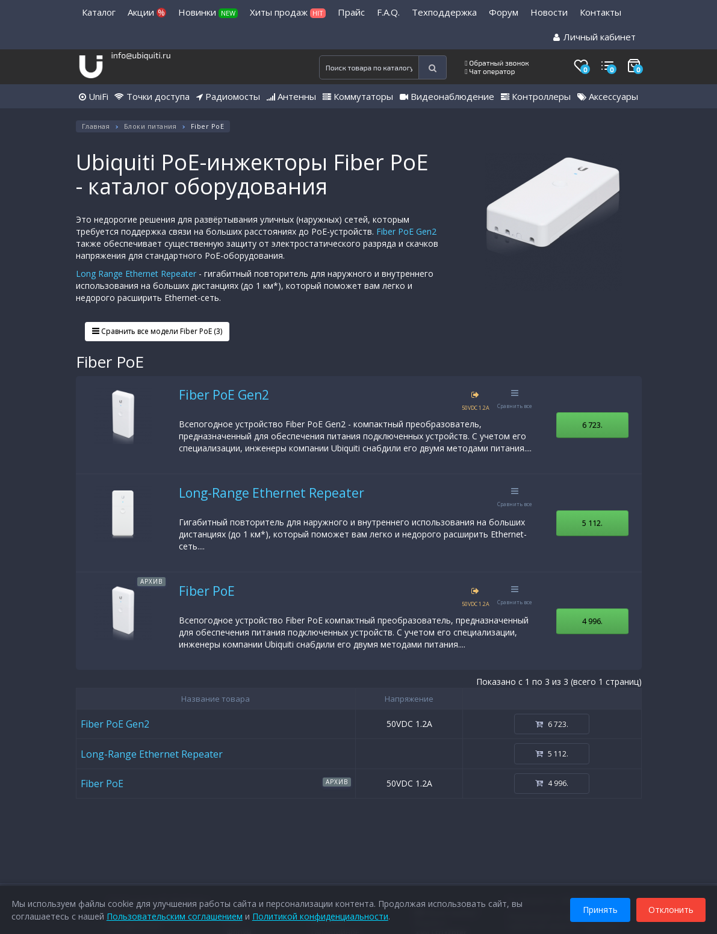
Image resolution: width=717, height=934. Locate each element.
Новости (549, 12)
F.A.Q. (388, 12)
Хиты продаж (288, 12)
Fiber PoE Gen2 (406, 231)
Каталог (99, 12)
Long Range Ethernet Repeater (136, 273)
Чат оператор (490, 71)
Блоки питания (150, 126)
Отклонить (670, 909)
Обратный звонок (497, 62)
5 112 (592, 523)
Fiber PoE (207, 591)
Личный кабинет (594, 37)
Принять (599, 909)
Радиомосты (228, 96)
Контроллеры (536, 96)
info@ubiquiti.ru (140, 55)
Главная (96, 126)
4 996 (592, 621)
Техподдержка (444, 12)
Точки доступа (152, 96)
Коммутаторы (358, 96)
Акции (147, 12)
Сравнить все (514, 399)
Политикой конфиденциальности (321, 915)
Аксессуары (607, 96)
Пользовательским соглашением (175, 915)
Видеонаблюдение (447, 96)
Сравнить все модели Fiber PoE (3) (157, 331)
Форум (503, 12)
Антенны (291, 96)
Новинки (208, 12)
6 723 (592, 424)
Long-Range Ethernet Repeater (271, 492)
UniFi (93, 96)
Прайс (351, 12)
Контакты (600, 12)
